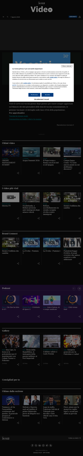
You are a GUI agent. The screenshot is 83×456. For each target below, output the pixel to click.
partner (14, 85)
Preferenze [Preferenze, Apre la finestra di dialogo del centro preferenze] (34, 94)
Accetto (47, 94)
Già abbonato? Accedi (41, 99)
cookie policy (53, 77)
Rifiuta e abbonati (66, 66)
